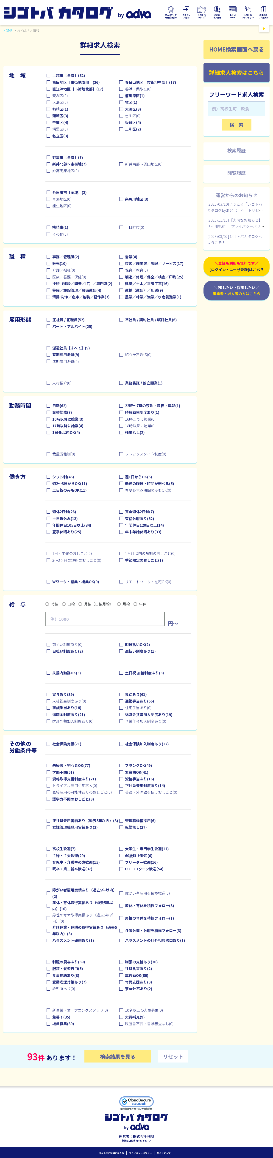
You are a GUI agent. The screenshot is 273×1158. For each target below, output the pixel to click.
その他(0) (60, 234)
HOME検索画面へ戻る (236, 49)
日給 (71, 604)
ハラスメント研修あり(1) (73, 940)
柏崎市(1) (60, 227)
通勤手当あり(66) (139, 701)
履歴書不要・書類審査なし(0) (149, 1023)
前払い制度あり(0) (67, 644)
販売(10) (59, 263)
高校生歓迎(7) (64, 848)
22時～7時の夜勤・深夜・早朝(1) (152, 405)
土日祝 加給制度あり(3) (144, 673)
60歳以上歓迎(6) (139, 855)
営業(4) (131, 256)
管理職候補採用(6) (140, 820)
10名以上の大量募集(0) (144, 1010)
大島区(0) (60, 102)
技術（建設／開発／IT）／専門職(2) (82, 283)
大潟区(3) (133, 109)
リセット (173, 1056)
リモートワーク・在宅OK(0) (148, 581)
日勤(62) (59, 405)
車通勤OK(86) (136, 975)
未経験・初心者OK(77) (71, 765)
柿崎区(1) (60, 109)
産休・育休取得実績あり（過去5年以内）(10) (82, 905)
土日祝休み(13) (65, 518)
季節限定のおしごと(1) (144, 560)
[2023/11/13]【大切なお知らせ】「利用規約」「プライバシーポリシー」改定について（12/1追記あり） (236, 226)
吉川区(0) (133, 115)
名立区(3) (60, 136)
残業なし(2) (135, 432)
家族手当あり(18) (66, 707)
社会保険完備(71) (66, 744)
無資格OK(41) (136, 772)
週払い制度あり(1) (140, 651)
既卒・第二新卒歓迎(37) (72, 869)
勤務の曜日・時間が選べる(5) (149, 483)
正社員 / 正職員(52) (68, 319)
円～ (172, 623)
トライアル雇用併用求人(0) (74, 785)
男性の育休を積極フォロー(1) (149, 918)
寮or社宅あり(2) (138, 988)
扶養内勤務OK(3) (66, 673)
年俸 (142, 604)
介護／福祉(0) (63, 270)
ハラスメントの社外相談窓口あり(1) (155, 940)
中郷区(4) (60, 122)
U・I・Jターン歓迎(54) (144, 869)
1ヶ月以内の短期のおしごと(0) (150, 553)
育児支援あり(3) (138, 982)
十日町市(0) (134, 227)
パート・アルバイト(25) (72, 326)
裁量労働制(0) (63, 454)
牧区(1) (131, 102)
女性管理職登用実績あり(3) (75, 827)
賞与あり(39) (63, 694)
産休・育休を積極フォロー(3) (149, 905)
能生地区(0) (62, 205)
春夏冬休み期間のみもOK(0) (148, 490)
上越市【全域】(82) (68, 75)
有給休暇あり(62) (139, 518)
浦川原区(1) (135, 95)
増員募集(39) (63, 1023)
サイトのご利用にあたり (111, 1153)
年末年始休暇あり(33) (143, 531)
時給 (54, 604)
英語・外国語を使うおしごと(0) (151, 792)
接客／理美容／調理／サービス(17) (154, 263)
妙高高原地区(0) (65, 170)
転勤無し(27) (136, 827)
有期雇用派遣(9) (65, 354)
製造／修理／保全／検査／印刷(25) (154, 277)
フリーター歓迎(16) (141, 862)
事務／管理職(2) (65, 256)
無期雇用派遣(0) (65, 361)
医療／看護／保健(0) (69, 277)
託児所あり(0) (63, 988)
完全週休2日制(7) (139, 511)
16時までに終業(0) (140, 419)
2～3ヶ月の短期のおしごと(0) (76, 560)
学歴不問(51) (63, 772)
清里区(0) (60, 129)
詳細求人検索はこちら (236, 72)
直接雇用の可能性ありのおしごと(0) (82, 792)
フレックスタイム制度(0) (145, 454)
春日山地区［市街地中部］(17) (150, 82)
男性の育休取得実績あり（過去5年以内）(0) (82, 918)
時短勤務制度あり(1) (142, 412)
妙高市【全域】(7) (67, 157)
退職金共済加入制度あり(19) (149, 714)
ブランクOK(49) (138, 765)
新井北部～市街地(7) (69, 164)
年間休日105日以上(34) (71, 525)
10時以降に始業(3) (68, 419)
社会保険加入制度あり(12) (147, 744)
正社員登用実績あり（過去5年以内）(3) (85, 820)
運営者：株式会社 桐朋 (136, 1136)
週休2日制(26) (64, 511)
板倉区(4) (133, 122)
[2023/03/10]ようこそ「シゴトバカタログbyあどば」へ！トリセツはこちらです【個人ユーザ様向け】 (236, 210)
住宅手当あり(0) (138, 707)
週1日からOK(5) (138, 477)
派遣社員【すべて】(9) (71, 348)
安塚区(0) (60, 95)
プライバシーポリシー (140, 1153)
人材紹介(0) (62, 383)
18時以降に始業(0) (140, 425)
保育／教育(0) (136, 270)
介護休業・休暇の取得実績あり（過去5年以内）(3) (84, 930)
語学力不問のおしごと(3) (73, 799)
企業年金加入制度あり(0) (145, 721)
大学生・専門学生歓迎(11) (147, 848)
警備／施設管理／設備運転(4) (76, 290)
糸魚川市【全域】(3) (69, 192)
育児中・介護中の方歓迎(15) (76, 862)
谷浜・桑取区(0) (138, 89)
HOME (7, 30)
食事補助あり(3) (65, 975)
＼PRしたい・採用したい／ (236, 291)
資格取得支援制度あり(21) (74, 779)
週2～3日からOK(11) (69, 483)
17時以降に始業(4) (68, 425)
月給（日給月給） (98, 604)
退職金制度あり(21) (68, 714)
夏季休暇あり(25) (66, 531)
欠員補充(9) (135, 1017)
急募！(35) (61, 1017)
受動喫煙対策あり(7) (69, 982)
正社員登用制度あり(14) (145, 785)
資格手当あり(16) (139, 779)
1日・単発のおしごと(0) (72, 553)
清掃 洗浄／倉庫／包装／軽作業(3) (81, 297)
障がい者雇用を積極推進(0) (147, 893)
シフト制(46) (63, 477)
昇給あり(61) (136, 694)
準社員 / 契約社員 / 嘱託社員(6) (151, 319)
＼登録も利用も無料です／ (236, 266)
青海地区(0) (62, 199)
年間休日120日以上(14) (144, 525)
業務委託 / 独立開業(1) (144, 383)
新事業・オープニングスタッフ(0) (80, 1010)
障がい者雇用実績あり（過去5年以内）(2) (84, 893)
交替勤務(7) (62, 412)
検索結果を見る (117, 1056)
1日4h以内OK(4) (66, 432)
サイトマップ (163, 1153)
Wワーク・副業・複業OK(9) (75, 581)
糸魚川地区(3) (136, 199)
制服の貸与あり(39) (68, 962)
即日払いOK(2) (137, 644)
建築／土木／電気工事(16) (147, 283)
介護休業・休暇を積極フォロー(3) (153, 930)
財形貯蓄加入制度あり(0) (73, 721)
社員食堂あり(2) (138, 968)
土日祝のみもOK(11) (69, 490)
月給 (126, 604)
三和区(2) (133, 129)
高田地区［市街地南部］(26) (76, 82)
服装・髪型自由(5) (67, 968)
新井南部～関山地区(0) (144, 164)
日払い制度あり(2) (67, 651)
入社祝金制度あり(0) (69, 701)
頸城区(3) (60, 115)
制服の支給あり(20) (141, 962)
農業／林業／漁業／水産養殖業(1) (153, 297)
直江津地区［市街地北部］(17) (77, 89)
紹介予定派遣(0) (138, 354)
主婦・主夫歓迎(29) (68, 855)
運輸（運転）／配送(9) (144, 290)
